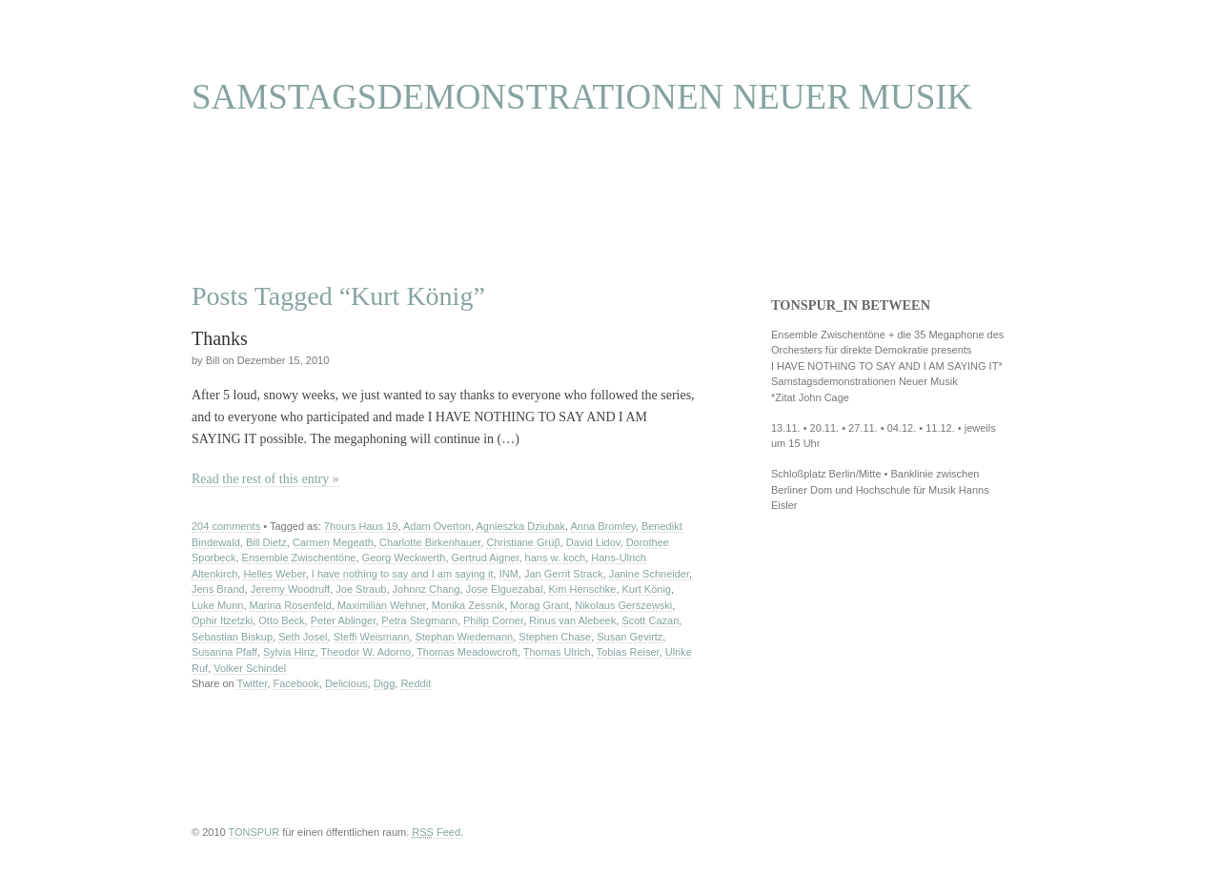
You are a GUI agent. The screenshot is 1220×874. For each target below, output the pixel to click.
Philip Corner (493, 620)
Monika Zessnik (468, 605)
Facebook (295, 683)
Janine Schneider (649, 573)
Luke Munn (217, 605)
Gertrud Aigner (485, 557)
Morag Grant (539, 605)
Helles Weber (274, 573)
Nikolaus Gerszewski (623, 605)
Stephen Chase (554, 636)
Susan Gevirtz (629, 636)
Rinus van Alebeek (572, 620)
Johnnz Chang (426, 589)
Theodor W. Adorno (365, 652)
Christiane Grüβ (522, 542)
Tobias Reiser (628, 652)
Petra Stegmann (419, 620)
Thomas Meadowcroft (467, 652)
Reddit (415, 683)
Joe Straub (361, 589)
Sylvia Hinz (289, 652)
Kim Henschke (583, 589)
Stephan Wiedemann (464, 636)
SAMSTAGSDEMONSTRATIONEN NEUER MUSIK (582, 96)
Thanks (220, 338)
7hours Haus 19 (361, 526)
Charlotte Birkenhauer (429, 542)
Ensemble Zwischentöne (299, 557)
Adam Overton (437, 526)
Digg (385, 683)
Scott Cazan (650, 620)
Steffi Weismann (372, 636)
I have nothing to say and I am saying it (403, 573)
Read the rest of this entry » (265, 479)
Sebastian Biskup (232, 636)
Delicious (346, 683)
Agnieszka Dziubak (520, 526)
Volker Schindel (250, 668)
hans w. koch (555, 557)
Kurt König (646, 589)
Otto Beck (281, 620)
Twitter (252, 683)
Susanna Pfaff (224, 652)
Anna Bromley (603, 526)
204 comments (226, 526)
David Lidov (593, 542)
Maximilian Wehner (381, 605)
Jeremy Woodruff (290, 589)
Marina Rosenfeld (291, 605)
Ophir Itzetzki (222, 620)
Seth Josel (302, 636)
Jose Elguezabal (504, 589)
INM (508, 573)
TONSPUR (254, 832)
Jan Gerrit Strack (563, 573)
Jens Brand (218, 589)
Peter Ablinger (343, 620)
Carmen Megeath (333, 542)
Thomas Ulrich (557, 652)
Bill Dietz (266, 542)
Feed (436, 832)
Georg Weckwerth (404, 557)
